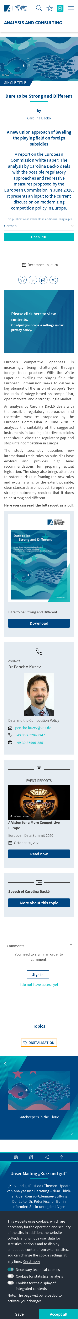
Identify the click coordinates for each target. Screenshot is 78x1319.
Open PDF (39, 236)
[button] (39, 946)
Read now (39, 853)
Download (39, 623)
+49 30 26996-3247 (26, 735)
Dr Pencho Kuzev (24, 667)
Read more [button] (31, 1261)
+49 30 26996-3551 (26, 742)
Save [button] (19, 1314)
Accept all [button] (58, 1314)
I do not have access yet (39, 984)
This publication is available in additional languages (39, 219)
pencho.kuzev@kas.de (29, 727)
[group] (39, 1095)
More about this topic (39, 902)
